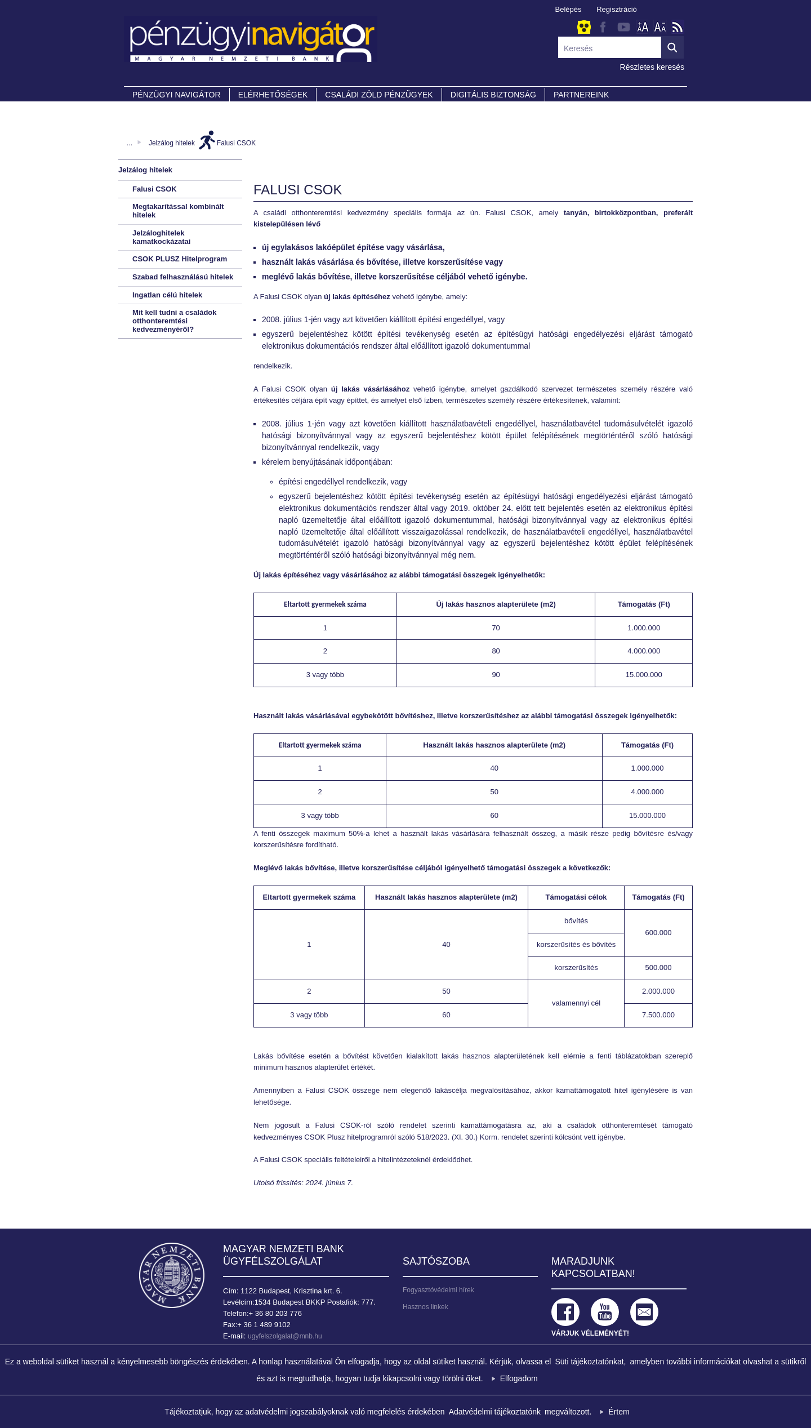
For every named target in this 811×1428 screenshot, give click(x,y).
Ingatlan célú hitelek (167, 295)
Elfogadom (519, 1378)
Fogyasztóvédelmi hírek (438, 1290)
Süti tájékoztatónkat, (590, 1361)
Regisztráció (616, 9)
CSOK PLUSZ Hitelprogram (179, 259)
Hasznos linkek (425, 1307)
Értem (618, 1411)
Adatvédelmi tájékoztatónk (495, 1411)
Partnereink (581, 94)
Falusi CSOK (236, 143)
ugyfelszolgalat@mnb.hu (285, 1336)
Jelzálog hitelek (172, 143)
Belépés (568, 9)
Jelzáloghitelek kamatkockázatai (161, 237)
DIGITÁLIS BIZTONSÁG (493, 94)
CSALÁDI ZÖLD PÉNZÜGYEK (379, 94)
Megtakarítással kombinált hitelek (178, 210)
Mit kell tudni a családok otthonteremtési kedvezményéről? (174, 320)
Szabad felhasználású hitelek (182, 277)
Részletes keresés (652, 67)
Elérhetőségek (273, 94)
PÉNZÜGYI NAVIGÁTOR (176, 94)
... (129, 143)
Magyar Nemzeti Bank (171, 1275)
